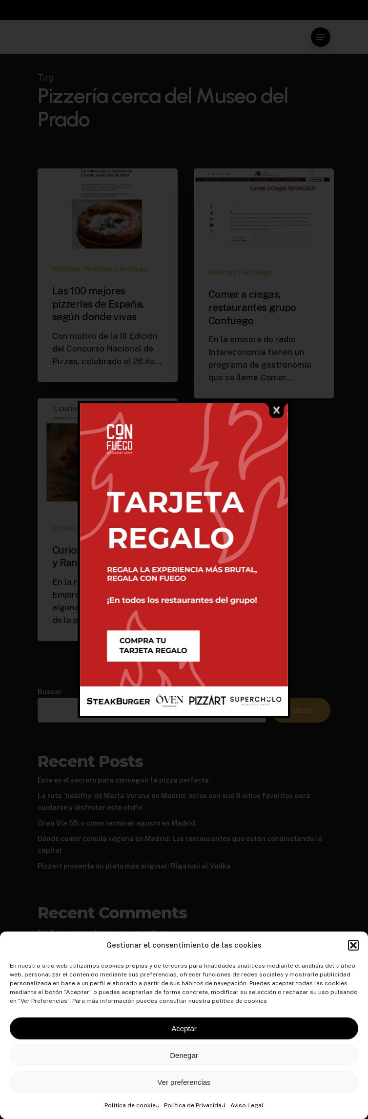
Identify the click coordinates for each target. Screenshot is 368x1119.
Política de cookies (131, 1105)
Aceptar (184, 1028)
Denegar (184, 1055)
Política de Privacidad (194, 1105)
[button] (353, 945)
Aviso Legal (247, 1105)
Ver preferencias (183, 1082)
